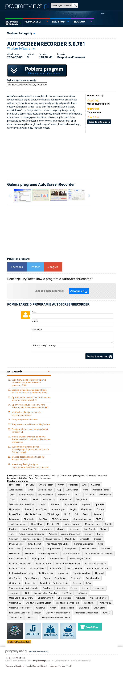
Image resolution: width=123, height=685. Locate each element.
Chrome (100, 509)
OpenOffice (36, 524)
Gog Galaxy (14, 548)
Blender (88, 533)
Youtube (62, 666)
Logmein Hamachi (57, 558)
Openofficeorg (32, 578)
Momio (103, 529)
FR (17, 658)
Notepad (99, 573)
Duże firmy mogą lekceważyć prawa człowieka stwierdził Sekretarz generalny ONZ (29, 382)
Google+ (53, 267)
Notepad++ (14, 509)
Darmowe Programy (11, 23)
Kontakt (29, 666)
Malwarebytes (58, 509)
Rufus (35, 499)
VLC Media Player (33, 514)
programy (79, 21)
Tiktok (26, 593)
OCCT (78, 494)
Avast (11, 494)
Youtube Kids (15, 617)
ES (13, 658)
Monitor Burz (56, 568)
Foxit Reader (71, 504)
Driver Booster (46, 484)
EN (10, 658)
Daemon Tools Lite (32, 538)
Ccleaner (13, 538)
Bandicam (55, 504)
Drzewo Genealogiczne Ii (58, 612)
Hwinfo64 (105, 548)
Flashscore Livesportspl (86, 612)
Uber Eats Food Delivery (21, 597)
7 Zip (59, 489)
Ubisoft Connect (45, 597)
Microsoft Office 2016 (95, 563)
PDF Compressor (60, 519)
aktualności (33, 21)
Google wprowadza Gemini (25, 419)
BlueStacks (29, 519)
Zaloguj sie (78, 291)
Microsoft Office (17, 568)
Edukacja (55, 475)
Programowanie (41, 475)
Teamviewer (98, 588)
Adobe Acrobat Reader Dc (31, 533)
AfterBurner (86, 509)
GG (76, 514)
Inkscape (61, 529)
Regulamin (20, 666)
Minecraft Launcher (82, 519)
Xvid (84, 484)
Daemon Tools (45, 489)
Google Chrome (33, 548)
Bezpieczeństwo (43, 478)
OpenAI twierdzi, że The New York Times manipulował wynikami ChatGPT (30, 406)
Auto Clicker (41, 509)
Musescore (63, 573)
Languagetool (37, 558)
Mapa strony (10, 666)
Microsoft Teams (101, 489)
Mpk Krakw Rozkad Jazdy (21, 573)
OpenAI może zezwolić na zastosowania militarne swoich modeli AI (31, 399)
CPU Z (67, 514)
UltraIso (42, 504)
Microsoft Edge (92, 524)
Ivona (85, 489)
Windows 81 (105, 602)
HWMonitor (14, 484)
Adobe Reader (16, 489)
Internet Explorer (72, 524)
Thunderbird (105, 494)
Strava (85, 588)
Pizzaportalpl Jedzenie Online (55, 617)
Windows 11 (49, 499)
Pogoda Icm (60, 578)
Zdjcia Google (67, 607)
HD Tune (90, 494)
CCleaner (95, 484)
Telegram (14, 593)
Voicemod (74, 529)
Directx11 (84, 538)
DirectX (108, 524)
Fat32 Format (34, 543)
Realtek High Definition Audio (54, 583)
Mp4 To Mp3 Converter (98, 568)
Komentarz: (37, 329)
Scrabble (47, 588)
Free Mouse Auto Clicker (57, 543)
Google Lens (71, 548)
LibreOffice (14, 514)
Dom (31, 478)
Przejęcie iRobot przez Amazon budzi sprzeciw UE (30, 430)
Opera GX (99, 504)
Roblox (37, 612)
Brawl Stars (99, 607)
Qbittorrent (14, 583)
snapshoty (59, 21)
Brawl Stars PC (29, 529)
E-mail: (35, 320)
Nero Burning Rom (81, 573)
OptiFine (43, 519)
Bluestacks (84, 607)
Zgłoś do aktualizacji (99, 121)
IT (20, 658)
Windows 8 (81, 499)
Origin (73, 509)
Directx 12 (70, 538)
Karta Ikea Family (17, 558)
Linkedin (44, 666)
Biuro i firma (67, 475)
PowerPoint (46, 529)
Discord (98, 514)
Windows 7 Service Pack (67, 602)
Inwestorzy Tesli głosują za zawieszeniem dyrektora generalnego (30, 465)
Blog (103, 13)
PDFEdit (99, 519)
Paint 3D (13, 529)
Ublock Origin (64, 597)
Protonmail (76, 578)
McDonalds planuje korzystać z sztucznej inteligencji (26, 413)
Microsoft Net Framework (68, 563)
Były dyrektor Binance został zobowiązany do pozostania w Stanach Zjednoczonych (30, 449)
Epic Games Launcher (19, 612)
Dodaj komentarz (99, 356)
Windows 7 (89, 602)
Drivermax (14, 519)
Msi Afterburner (45, 573)
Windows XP (64, 494)
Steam (28, 509)
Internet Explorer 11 (48, 553)
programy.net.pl (39, 661)
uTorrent (24, 499)
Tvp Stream (81, 593)
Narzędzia (79, 475)
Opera (47, 578)
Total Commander (17, 524)
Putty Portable (92, 578)
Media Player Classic (80, 558)
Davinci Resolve (45, 494)
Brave (100, 533)
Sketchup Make (26, 494)
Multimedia (91, 475)
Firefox (86, 514)
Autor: (34, 312)
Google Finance (53, 548)
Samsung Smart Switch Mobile (23, 588)
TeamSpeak (89, 529)
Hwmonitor (14, 553)
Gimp (30, 489)
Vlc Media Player (98, 597)
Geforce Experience (83, 543)
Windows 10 (66, 499)
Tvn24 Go (66, 593)
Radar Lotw (30, 583)
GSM (30, 475)
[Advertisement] (61, 155)
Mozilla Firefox (74, 568)
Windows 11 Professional (21, 504)
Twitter (35, 267)
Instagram (29, 553)
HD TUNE (29, 484)
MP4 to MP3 (53, 524)
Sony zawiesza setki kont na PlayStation (31, 424)
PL (6, 658)
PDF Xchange (53, 514)
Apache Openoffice (70, 533)
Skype (12, 499)
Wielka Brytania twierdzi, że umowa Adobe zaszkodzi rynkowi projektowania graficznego (31, 439)
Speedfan (61, 588)
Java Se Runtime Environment (99, 553)
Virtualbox (80, 597)
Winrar (60, 484)
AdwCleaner (72, 489)
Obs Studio (14, 578)
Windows (40, 607)
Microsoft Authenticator (20, 563)
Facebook (17, 267)
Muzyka (22, 475)
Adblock (53, 533)
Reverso (77, 583)
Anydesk (86, 504)
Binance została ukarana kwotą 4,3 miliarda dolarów (28, 458)
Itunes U (107, 612)
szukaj (75, 5)
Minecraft (73, 484)
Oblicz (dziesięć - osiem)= (44, 345)
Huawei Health (89, 548)
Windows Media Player (20, 607)
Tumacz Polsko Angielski (45, 593)
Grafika (23, 478)
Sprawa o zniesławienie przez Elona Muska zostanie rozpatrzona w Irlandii (30, 391)
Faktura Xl (31, 617)
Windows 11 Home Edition (38, 602)
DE (23, 658)
